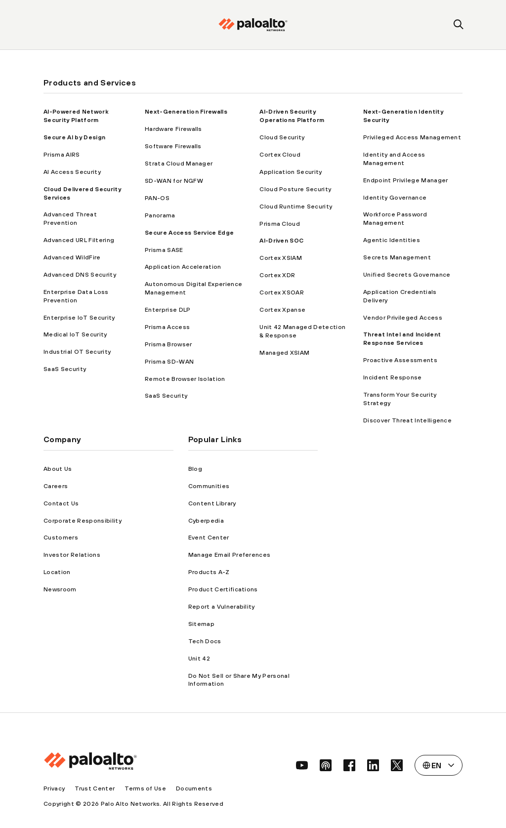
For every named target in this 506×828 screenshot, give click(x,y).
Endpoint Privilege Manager (405, 180)
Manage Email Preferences (229, 554)
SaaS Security (64, 369)
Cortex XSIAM (280, 257)
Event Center (208, 537)
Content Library (212, 503)
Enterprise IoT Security (79, 317)
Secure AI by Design (74, 137)
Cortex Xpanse (282, 309)
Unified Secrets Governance (406, 274)
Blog (195, 468)
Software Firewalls (173, 146)
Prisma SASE (164, 250)
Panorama (160, 215)
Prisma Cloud (279, 223)
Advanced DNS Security (79, 274)
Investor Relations (71, 554)
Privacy (54, 788)
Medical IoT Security (75, 334)
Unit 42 (199, 658)
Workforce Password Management (395, 218)
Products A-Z (209, 572)
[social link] (302, 765)
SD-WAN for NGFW (174, 180)
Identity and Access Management (394, 158)
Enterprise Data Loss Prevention (75, 296)
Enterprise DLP (167, 309)
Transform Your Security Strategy (399, 399)
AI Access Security (72, 171)
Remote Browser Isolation (185, 378)
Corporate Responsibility (82, 520)
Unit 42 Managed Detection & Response (302, 331)
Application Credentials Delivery (399, 296)
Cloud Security (281, 137)
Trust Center (95, 788)
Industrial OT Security (77, 351)
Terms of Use (145, 788)
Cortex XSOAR (281, 292)
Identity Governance (394, 197)
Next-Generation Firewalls (186, 111)
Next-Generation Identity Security (403, 116)
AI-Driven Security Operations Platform (291, 116)
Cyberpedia (206, 520)
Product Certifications (223, 589)
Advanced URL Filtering (78, 240)
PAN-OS (157, 198)
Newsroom (60, 589)
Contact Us (61, 503)
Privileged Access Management (412, 137)
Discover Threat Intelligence (407, 420)
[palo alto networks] (253, 24)
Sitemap (201, 624)
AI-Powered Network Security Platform (75, 116)
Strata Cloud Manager (178, 163)
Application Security (290, 171)
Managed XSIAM (284, 352)
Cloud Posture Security (295, 189)
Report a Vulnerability (221, 606)
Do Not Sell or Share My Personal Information (239, 680)
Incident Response (392, 377)
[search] (459, 25)
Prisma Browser (168, 344)
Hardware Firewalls (173, 128)
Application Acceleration (183, 266)
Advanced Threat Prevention (70, 218)
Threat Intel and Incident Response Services (402, 338)
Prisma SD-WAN (169, 361)
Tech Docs (204, 641)
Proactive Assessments (400, 360)
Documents (194, 788)
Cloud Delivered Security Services (82, 193)
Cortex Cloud (279, 154)
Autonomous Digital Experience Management (193, 288)
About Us (57, 468)
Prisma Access (167, 327)
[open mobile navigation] (47, 25)
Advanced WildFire (71, 257)
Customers (60, 537)
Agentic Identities (391, 240)
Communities (209, 486)
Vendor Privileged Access (402, 317)
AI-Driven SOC (281, 240)
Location (57, 572)
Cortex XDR (277, 275)
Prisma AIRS (61, 154)
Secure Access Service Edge (189, 232)
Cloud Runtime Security (295, 206)
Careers (55, 486)
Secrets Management (397, 257)
